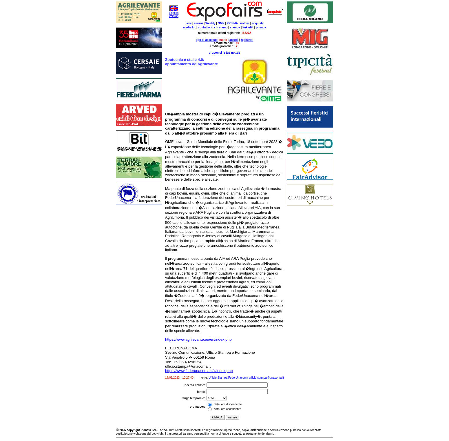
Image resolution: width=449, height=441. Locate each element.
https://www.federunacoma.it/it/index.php (199, 371)
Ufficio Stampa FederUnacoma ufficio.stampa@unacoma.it (246, 377)
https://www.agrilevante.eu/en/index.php (198, 339)
